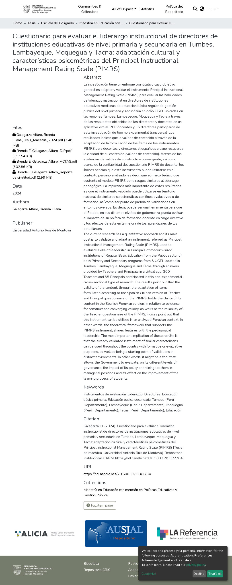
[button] (201, 9)
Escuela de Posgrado (57, 23)
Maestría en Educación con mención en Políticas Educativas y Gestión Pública (101, 23)
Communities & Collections (89, 9)
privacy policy (195, 565)
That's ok (215, 574)
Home (17, 23)
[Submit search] (195, 9)
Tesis (32, 23)
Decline (199, 574)
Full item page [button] (99, 505)
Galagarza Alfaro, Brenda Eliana (36, 209)
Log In (211, 9)
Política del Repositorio (174, 9)
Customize (149, 574)
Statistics (147, 9)
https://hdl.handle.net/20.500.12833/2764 (117, 474)
